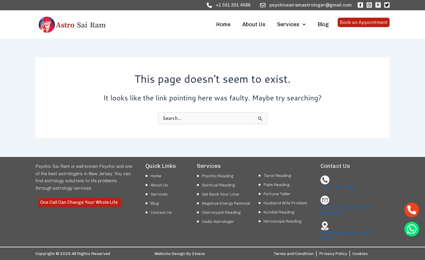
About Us (253, 24)
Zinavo (198, 253)
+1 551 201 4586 (338, 186)
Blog (323, 24)
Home (223, 24)
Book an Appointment (364, 24)
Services (291, 24)
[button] (291, 24)
